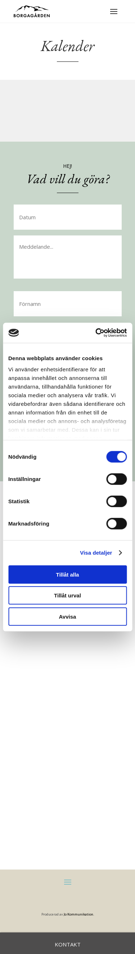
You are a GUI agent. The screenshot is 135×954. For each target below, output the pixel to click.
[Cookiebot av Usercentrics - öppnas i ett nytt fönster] (96, 333)
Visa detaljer (96, 553)
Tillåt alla (67, 574)
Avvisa (67, 616)
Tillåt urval (67, 595)
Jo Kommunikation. (79, 914)
